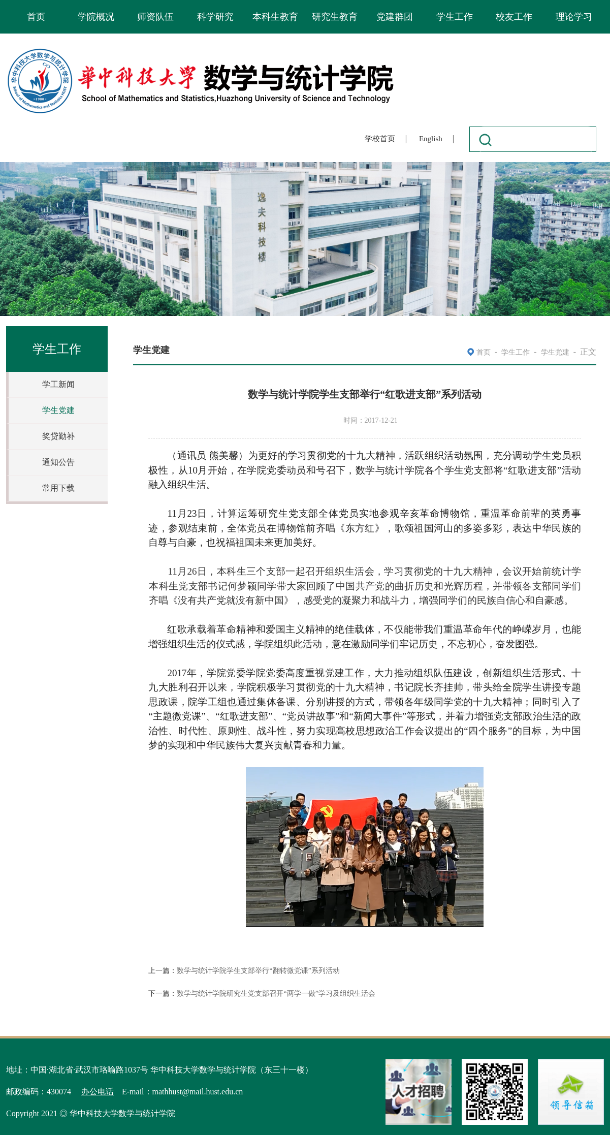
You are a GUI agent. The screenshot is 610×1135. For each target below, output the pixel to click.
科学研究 (215, 17)
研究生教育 (335, 17)
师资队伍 (155, 17)
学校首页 (380, 139)
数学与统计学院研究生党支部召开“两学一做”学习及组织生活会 (276, 993)
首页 (36, 17)
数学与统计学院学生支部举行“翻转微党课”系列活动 (258, 970)
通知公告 (58, 462)
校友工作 (514, 17)
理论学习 (574, 17)
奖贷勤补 (58, 436)
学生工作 (454, 17)
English (430, 139)
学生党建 (58, 410)
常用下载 (58, 488)
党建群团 (394, 17)
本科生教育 (275, 17)
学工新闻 (58, 384)
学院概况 (96, 17)
